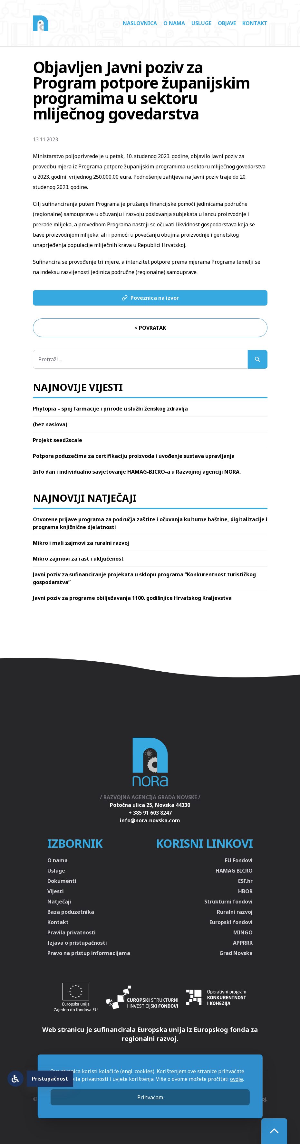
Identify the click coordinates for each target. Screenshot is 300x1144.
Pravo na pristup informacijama (88, 953)
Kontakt (254, 23)
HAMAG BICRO (234, 870)
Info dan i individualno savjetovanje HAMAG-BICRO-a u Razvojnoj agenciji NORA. (137, 471)
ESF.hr (245, 880)
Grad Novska (236, 953)
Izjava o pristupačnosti (77, 942)
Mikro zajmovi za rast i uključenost (78, 558)
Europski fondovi (231, 922)
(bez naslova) (50, 424)
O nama (174, 23)
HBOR (245, 891)
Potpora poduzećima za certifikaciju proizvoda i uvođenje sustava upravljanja (134, 455)
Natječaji (59, 901)
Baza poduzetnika (70, 911)
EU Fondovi (239, 860)
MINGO (243, 932)
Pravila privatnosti (71, 932)
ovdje (236, 1079)
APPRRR (243, 942)
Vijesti (55, 891)
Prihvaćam (150, 1097)
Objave (227, 23)
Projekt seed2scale (57, 440)
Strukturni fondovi (228, 901)
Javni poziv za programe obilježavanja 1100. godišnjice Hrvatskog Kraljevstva (132, 597)
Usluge (201, 23)
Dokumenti (61, 880)
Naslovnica (140, 23)
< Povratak (150, 327)
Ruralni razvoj (235, 911)
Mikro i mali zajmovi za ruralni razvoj (81, 542)
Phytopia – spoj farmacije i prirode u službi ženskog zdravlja (110, 408)
